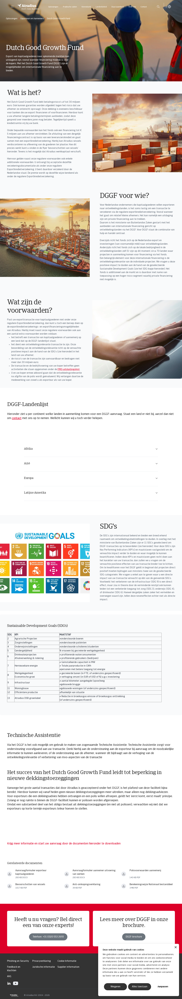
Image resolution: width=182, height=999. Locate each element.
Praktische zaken (70, 7)
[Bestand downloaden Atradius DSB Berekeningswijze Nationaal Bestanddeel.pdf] (123, 886)
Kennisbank (86, 7)
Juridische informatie (43, 967)
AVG (9, 976)
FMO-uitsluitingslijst (69, 369)
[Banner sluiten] (176, 947)
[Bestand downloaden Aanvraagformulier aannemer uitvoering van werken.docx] (66, 874)
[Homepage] (28, 7)
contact (16, 418)
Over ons (132, 7)
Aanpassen (163, 987)
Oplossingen (53, 7)
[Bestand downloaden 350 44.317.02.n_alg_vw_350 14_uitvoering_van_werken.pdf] (123, 874)
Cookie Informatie (66, 961)
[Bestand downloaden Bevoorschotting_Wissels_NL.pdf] (9, 886)
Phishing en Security (18, 961)
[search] (158, 6)
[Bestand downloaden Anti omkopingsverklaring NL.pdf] (66, 886)
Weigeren (115, 987)
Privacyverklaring (41, 961)
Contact (144, 7)
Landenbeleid (101, 7)
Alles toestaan (139, 987)
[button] (12, 6)
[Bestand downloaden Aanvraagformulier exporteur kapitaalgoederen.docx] (9, 874)
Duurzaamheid (118, 7)
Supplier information (68, 967)
